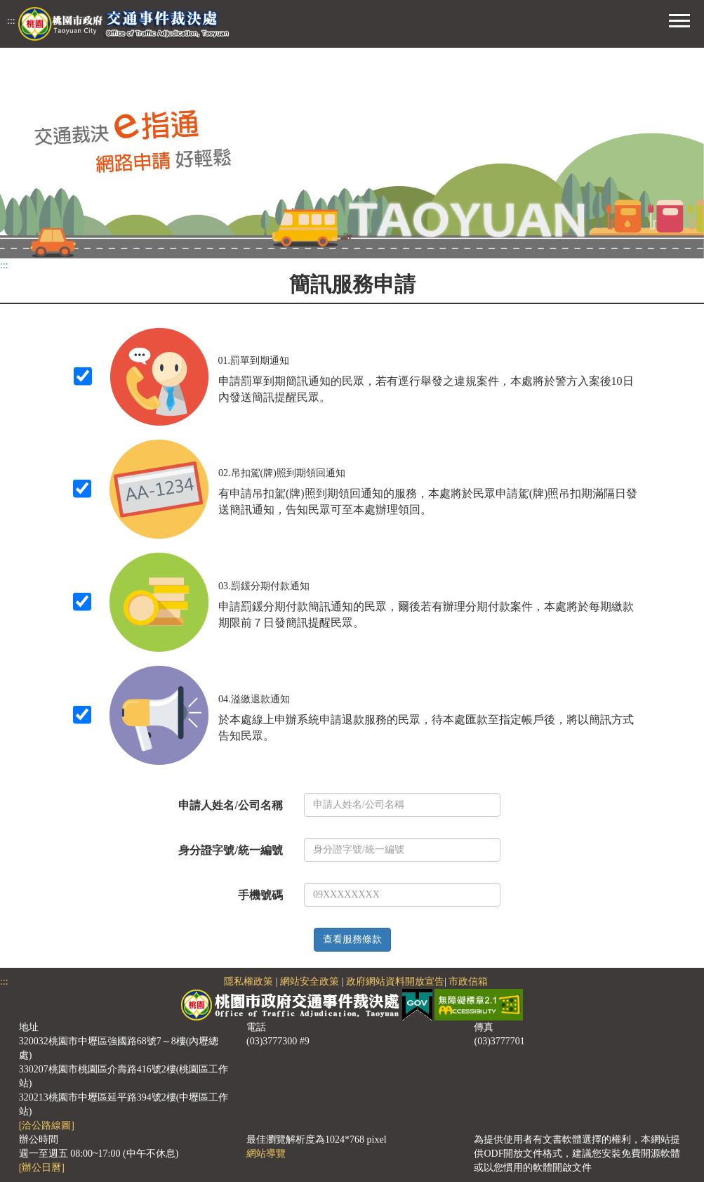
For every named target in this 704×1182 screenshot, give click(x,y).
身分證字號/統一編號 (230, 850)
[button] (679, 19)
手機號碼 (260, 895)
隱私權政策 (248, 981)
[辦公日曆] (42, 1167)
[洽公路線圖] (46, 1125)
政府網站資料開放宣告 (395, 981)
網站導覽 (266, 1153)
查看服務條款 (352, 939)
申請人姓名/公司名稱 (230, 805)
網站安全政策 (309, 981)
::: (11, 20)
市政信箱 (468, 981)
